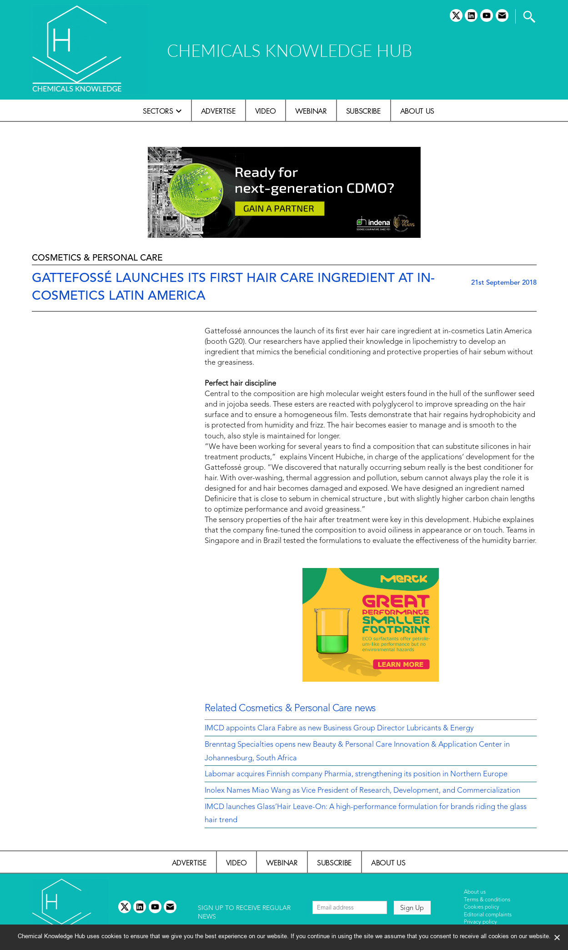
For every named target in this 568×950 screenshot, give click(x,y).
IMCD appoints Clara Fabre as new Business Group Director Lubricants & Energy (339, 728)
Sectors (158, 111)
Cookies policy (481, 907)
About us (417, 111)
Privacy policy (480, 922)
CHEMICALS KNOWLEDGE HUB (289, 50)
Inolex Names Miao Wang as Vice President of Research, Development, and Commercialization (362, 790)
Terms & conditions (487, 900)
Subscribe (363, 111)
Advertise (218, 111)
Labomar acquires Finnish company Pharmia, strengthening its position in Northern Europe (356, 774)
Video (265, 111)
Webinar (311, 111)
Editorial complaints (488, 915)
